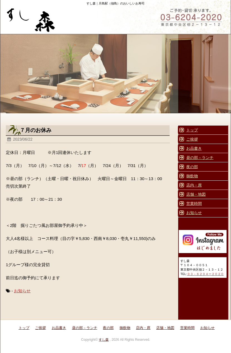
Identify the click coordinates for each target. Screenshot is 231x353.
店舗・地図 (196, 194)
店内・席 (194, 185)
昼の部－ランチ (199, 157)
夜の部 (192, 167)
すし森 (104, 340)
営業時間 (194, 203)
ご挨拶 (192, 139)
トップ (192, 130)
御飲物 (192, 176)
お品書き (194, 148)
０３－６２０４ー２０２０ (205, 274)
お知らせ (22, 290)
